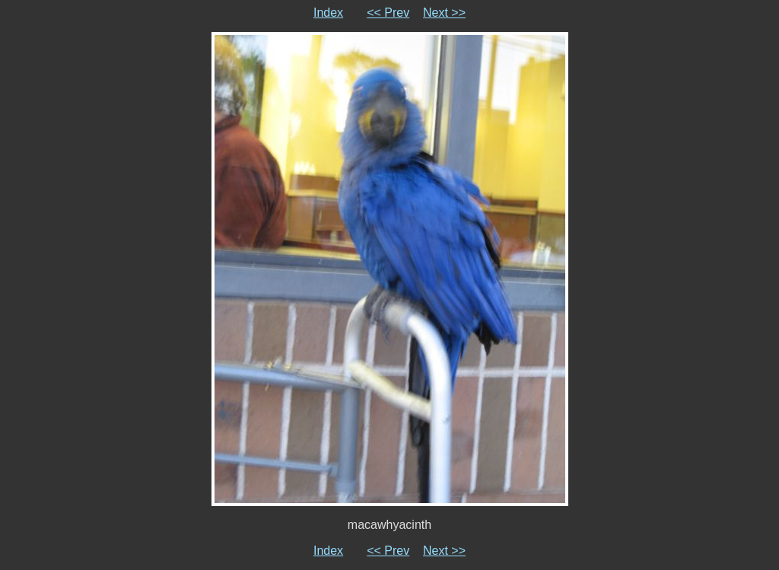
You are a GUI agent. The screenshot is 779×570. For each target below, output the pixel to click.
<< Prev (388, 12)
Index (328, 12)
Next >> (444, 12)
